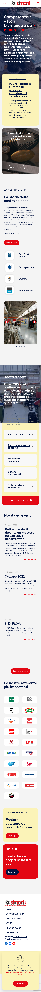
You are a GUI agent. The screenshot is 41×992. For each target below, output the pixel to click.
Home (8, 909)
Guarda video (16, 168)
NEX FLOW (13, 623)
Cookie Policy (13, 932)
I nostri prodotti (14, 79)
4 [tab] (24, 346)
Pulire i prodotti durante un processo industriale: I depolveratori (20, 90)
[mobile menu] (38, 3)
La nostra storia (15, 914)
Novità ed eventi (14, 918)
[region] (20, 322)
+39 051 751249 (20, 937)
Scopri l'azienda (11, 243)
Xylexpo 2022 (15, 576)
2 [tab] (19, 346)
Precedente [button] (6, 322)
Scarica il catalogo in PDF (20, 500)
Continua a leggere (29, 559)
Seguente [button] (34, 322)
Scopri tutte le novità (20, 671)
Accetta (20, 983)
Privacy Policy (13, 928)
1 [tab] (16, 346)
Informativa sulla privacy (15, 972)
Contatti (10, 923)
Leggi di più (21, 978)
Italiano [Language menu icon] (6, 3)
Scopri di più (12, 836)
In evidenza (22, 79)
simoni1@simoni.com (19, 939)
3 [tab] (21, 346)
